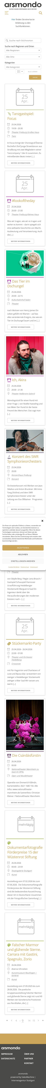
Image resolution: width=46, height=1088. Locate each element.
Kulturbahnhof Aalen (21, 299)
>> (42, 1020)
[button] (42, 521)
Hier (14, 19)
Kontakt (28, 1063)
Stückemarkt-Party (26, 643)
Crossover (16, 663)
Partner (28, 1058)
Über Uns (29, 1054)
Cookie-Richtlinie (13, 567)
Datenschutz (25, 567)
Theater (15, 303)
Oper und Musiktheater (22, 775)
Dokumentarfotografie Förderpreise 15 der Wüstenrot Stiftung (25, 852)
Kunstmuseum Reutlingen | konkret (24, 974)
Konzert (15, 479)
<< (7, 1020)
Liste (20, 71)
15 (33, 1020)
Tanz (14, 136)
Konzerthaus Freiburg (21, 475)
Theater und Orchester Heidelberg (22, 658)
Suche (35, 77)
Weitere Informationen (20, 163)
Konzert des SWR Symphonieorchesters (24, 459)
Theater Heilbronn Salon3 (23, 393)
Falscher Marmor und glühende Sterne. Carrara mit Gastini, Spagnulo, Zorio (24, 951)
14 (29, 1020)
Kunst (14, 874)
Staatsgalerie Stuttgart (22, 870)
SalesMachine (28, 1077)
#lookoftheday (23, 200)
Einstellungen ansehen (23, 561)
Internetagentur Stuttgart (23, 1080)
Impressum (34, 567)
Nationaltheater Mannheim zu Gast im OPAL (25, 770)
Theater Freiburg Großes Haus (25, 132)
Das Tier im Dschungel (18, 283)
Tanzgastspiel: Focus (20, 116)
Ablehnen (23, 554)
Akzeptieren (23, 547)
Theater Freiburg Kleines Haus (25, 214)
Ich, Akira (19, 379)
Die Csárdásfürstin (26, 755)
